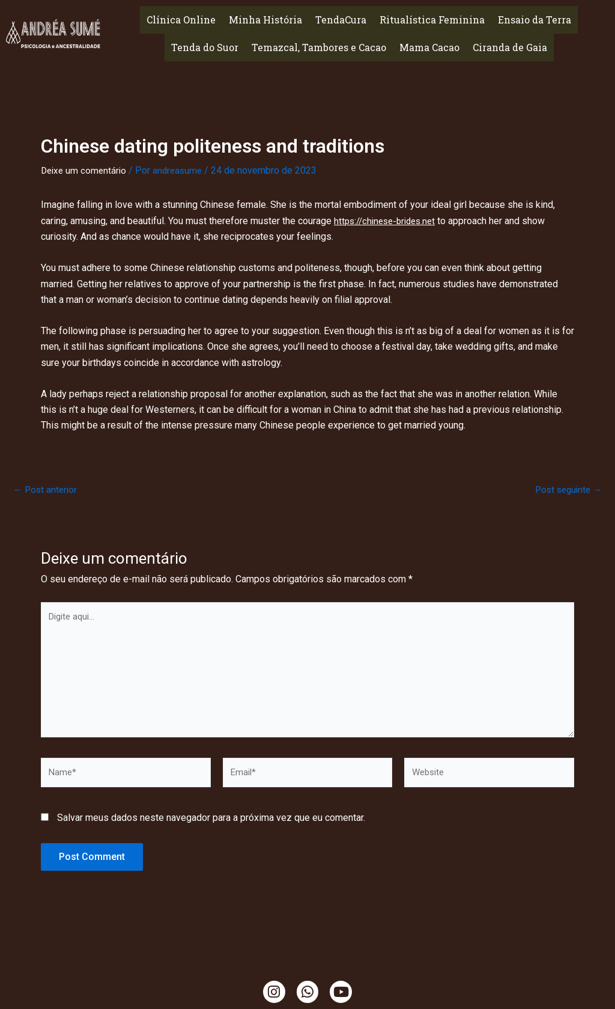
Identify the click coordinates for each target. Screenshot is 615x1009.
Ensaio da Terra (534, 19)
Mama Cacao (429, 47)
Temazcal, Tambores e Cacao (319, 47)
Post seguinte (566, 489)
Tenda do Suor (204, 47)
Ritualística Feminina (432, 19)
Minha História (265, 19)
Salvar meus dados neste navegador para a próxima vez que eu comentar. (211, 826)
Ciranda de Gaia (510, 47)
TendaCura (340, 19)
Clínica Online (181, 19)
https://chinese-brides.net (388, 220)
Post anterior (46, 489)
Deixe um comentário (85, 170)
